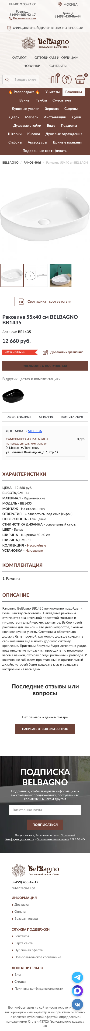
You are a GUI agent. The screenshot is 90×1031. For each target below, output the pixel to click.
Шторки (15, 134)
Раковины (73, 92)
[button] (22, 18)
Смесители (61, 100)
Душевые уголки (25, 109)
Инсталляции (55, 117)
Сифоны (15, 142)
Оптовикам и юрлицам (56, 58)
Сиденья (71, 109)
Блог (18, 975)
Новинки (32, 66)
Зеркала (52, 109)
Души (76, 117)
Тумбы (41, 100)
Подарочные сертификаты (45, 151)
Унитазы (52, 92)
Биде (51, 125)
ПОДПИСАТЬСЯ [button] (45, 825)
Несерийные (36, 545)
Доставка (21, 904)
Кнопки (33, 134)
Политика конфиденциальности (38, 989)
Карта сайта (23, 943)
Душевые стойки (27, 125)
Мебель (31, 117)
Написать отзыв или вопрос (45, 729)
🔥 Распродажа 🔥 (24, 92)
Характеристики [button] (19, 417)
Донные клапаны (67, 142)
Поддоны (69, 125)
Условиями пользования (53, 839)
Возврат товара (26, 918)
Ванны (24, 100)
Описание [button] (46, 417)
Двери (14, 117)
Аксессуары (37, 142)
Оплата (20, 911)
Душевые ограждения (63, 134)
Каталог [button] (19, 58)
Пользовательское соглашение (37, 957)
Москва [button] (35, 431)
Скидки (20, 982)
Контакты (57, 66)
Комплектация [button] (72, 417)
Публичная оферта (28, 950)
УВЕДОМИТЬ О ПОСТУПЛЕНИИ (45, 366)
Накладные (34, 550)
